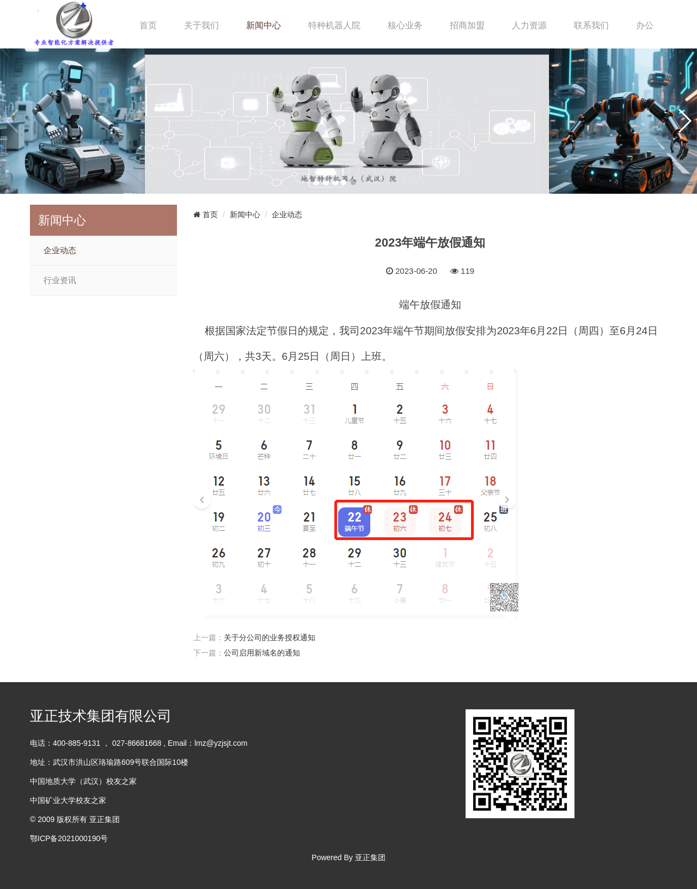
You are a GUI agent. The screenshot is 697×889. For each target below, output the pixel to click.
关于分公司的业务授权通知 (269, 637)
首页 (148, 25)
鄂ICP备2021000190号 (69, 838)
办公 (644, 25)
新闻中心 (263, 25)
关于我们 (201, 25)
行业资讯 (60, 280)
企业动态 (60, 250)
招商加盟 (467, 25)
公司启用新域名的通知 (262, 652)
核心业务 (405, 25)
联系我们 (591, 25)
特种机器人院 (334, 25)
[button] (343, 182)
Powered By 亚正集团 (348, 857)
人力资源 (529, 25)
